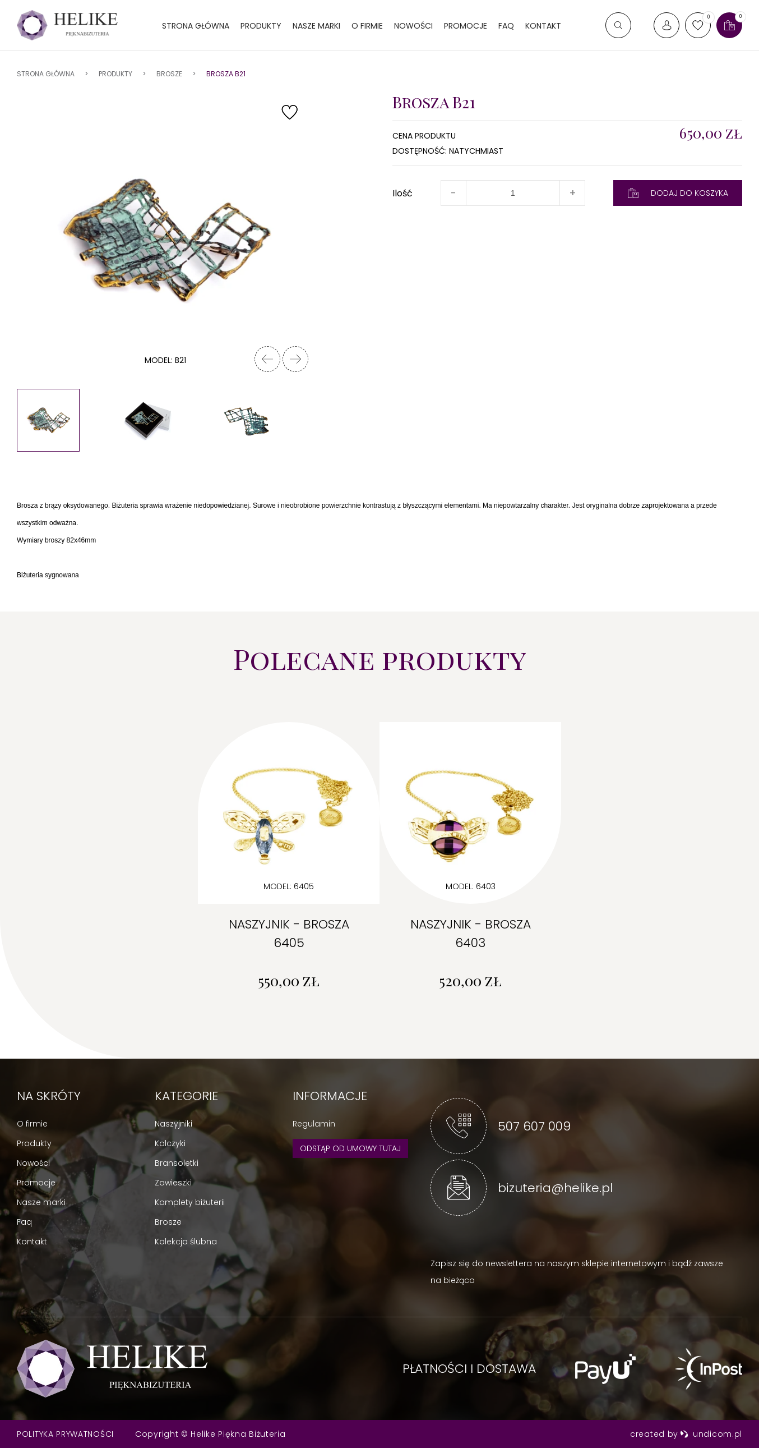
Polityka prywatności (65, 1434)
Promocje (465, 25)
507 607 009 (534, 1126)
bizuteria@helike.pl (555, 1188)
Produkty (260, 25)
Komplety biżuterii (190, 1202)
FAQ (506, 25)
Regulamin (314, 1123)
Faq (24, 1222)
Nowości (413, 25)
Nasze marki (316, 25)
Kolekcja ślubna (186, 1241)
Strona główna (195, 25)
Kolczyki (170, 1143)
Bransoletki (176, 1163)
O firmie (367, 25)
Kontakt (543, 25)
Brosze (168, 1222)
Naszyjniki (173, 1123)
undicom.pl (711, 1434)
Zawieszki (173, 1182)
